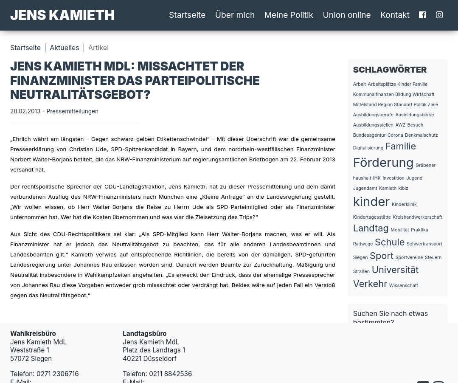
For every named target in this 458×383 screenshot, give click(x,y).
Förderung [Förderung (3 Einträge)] (383, 162)
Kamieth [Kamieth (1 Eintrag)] (387, 188)
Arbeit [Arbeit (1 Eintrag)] (359, 84)
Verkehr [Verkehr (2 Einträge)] (370, 283)
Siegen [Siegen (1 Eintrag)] (360, 257)
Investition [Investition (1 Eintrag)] (393, 178)
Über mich (235, 15)
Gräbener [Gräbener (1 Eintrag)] (426, 165)
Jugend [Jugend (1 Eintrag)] (414, 178)
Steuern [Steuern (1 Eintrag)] (433, 257)
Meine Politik (289, 15)
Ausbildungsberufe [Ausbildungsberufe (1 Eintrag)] (373, 115)
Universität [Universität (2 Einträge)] (395, 269)
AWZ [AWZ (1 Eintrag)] (400, 125)
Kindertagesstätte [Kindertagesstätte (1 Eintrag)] (372, 217)
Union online (347, 15)
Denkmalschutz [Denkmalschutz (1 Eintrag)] (421, 135)
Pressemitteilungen (72, 111)
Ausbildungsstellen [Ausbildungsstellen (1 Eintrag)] (373, 125)
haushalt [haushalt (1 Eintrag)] (362, 178)
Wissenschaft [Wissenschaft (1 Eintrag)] (403, 285)
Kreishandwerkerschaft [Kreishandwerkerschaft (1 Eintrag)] (417, 217)
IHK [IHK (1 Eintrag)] (377, 178)
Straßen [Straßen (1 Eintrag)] (361, 271)
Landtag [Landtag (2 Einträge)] (371, 228)
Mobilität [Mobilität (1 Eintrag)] (400, 230)
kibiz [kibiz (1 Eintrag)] (403, 188)
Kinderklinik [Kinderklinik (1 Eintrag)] (404, 204)
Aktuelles (64, 47)
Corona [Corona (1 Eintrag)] (395, 135)
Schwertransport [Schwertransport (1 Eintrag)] (424, 244)
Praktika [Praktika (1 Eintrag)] (419, 230)
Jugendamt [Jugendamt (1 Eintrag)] (365, 188)
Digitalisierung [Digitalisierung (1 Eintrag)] (368, 148)
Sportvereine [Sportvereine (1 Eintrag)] (409, 257)
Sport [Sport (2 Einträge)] (381, 255)
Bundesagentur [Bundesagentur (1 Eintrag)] (369, 135)
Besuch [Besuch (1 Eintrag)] (415, 125)
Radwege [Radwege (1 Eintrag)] (363, 244)
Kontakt (395, 15)
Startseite (187, 15)
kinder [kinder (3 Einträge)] (371, 201)
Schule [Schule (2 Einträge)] (390, 242)
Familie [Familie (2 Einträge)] (400, 146)
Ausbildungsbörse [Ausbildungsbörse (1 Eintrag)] (414, 115)
